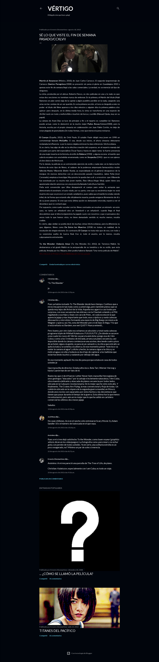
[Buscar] (118, 7)
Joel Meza (51, 417)
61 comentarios (55, 636)
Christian (51, 279)
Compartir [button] (43, 264)
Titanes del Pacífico (57, 631)
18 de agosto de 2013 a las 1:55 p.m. (61, 292)
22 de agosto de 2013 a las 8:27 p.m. (61, 451)
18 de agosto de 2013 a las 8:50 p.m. (61, 409)
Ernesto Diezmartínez (56, 459)
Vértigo (60, 8)
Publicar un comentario (51, 479)
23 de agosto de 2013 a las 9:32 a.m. (61, 472)
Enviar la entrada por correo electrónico (64, 264)
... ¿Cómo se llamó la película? (66, 574)
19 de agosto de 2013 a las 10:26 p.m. (62, 428)
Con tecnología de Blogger (79, 653)
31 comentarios (55, 579)
